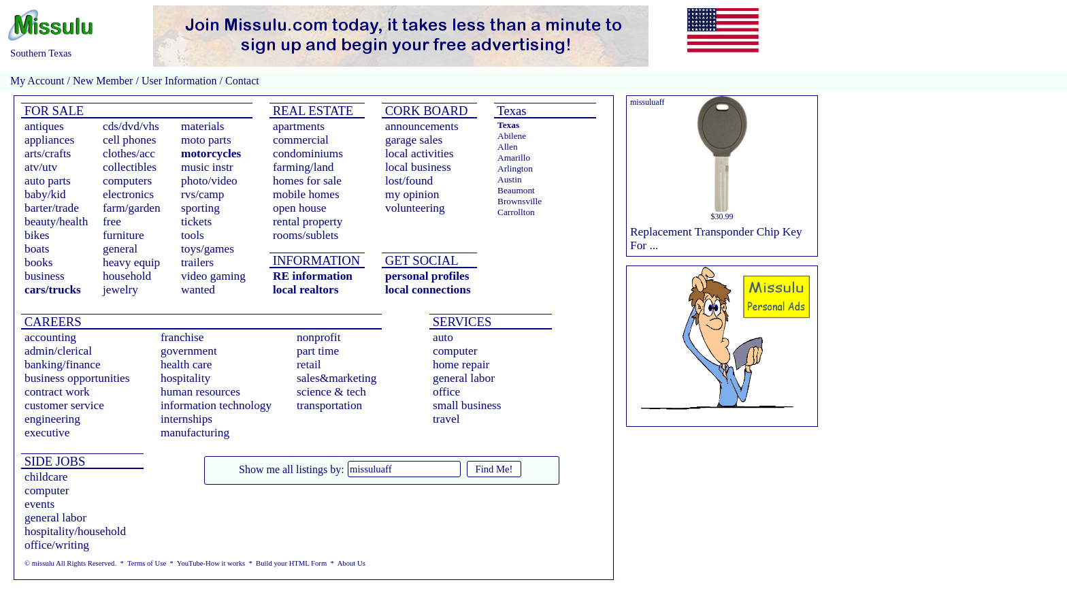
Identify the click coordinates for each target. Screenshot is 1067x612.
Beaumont (516, 190)
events (39, 504)
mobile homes (306, 194)
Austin (509, 179)
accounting (50, 337)
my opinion (412, 194)
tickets (196, 221)
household (127, 276)
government (189, 350)
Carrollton (516, 212)
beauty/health (56, 221)
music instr (207, 167)
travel (446, 419)
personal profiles (427, 276)
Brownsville (519, 201)
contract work (57, 391)
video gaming (213, 276)
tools (192, 235)
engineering (52, 419)
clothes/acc (129, 153)
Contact (241, 80)
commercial (301, 139)
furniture (123, 235)
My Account (37, 80)
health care (186, 364)
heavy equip (131, 262)
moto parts (206, 139)
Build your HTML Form (291, 563)
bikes (37, 235)
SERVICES (460, 322)
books (38, 262)
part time (318, 350)
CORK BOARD (424, 110)
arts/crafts (47, 153)
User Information (179, 80)
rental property (307, 221)
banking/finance (62, 364)
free (112, 221)
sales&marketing (336, 378)
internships (186, 419)
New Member (103, 80)
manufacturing (195, 432)
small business (467, 405)
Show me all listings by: (291, 469)
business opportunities (77, 378)
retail (309, 364)
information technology (216, 405)
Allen (507, 147)
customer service (64, 405)
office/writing (56, 544)
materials (203, 126)
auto (443, 337)
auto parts (47, 180)
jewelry (120, 289)
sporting (200, 208)
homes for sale (307, 180)
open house (299, 208)
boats (37, 248)
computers (127, 180)
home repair (461, 364)
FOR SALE (52, 110)
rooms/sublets (305, 235)
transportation (329, 405)
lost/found (409, 180)
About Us (351, 563)
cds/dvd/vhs (131, 126)
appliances (49, 139)
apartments (299, 126)
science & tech (331, 391)
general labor (464, 378)
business (44, 276)
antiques (44, 126)
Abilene (511, 136)
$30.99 (722, 216)
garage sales (413, 139)
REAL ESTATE (311, 110)
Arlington (515, 168)
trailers (197, 262)
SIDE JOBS (53, 461)
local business (418, 167)
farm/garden (132, 208)
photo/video (209, 180)
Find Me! (494, 469)
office (446, 391)
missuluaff (647, 102)
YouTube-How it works (211, 563)
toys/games (207, 248)
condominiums (308, 153)
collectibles (130, 167)
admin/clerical (58, 350)
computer (455, 350)
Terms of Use (146, 563)
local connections (428, 289)
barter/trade (51, 208)
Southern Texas (40, 53)
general (120, 248)
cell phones (129, 139)
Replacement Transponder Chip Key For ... (716, 238)
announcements (422, 126)
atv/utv (40, 167)
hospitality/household (75, 531)
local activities (419, 153)
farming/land (303, 167)
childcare (46, 476)
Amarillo (513, 157)
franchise (182, 337)
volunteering (415, 208)
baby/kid (45, 194)
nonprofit (319, 337)
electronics (128, 194)
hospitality (185, 378)
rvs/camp (203, 194)
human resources (200, 391)
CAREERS (51, 322)
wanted (198, 289)
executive (46, 432)
